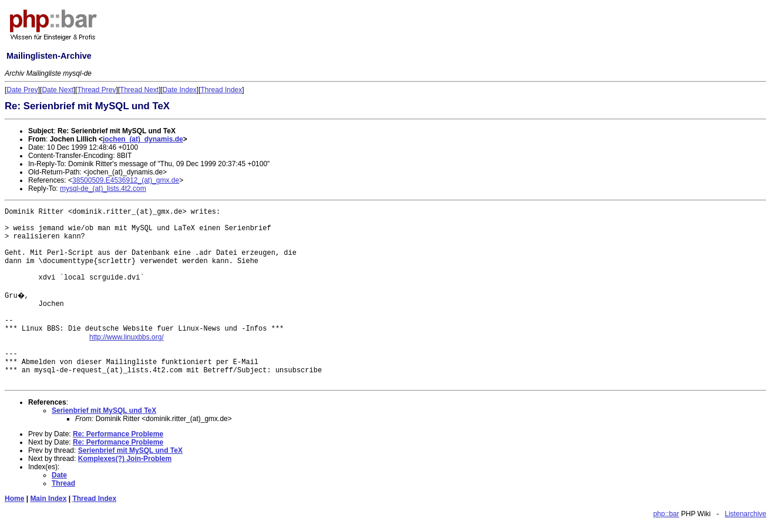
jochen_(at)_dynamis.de (143, 139)
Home (14, 498)
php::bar (666, 514)
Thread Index (222, 90)
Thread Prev (96, 90)
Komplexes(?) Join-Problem (124, 459)
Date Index (180, 90)
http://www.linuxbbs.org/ (126, 337)
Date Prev (22, 90)
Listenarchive (745, 514)
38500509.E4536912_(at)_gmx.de (125, 180)
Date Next (57, 90)
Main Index (48, 498)
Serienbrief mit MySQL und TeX (104, 410)
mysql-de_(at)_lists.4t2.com (103, 188)
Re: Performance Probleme (118, 434)
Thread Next (139, 90)
